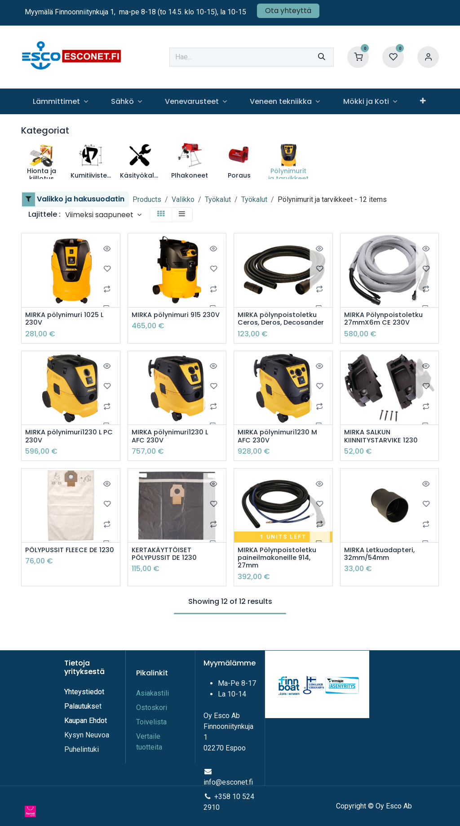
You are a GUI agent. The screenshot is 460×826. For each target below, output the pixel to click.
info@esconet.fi (228, 782)
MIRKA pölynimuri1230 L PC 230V (66, 447)
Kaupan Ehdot (85, 721)
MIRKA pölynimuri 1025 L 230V (67, 319)
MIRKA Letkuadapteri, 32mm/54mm (382, 567)
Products (147, 199)
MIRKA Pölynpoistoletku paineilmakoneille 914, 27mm (280, 571)
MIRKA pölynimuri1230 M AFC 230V (280, 447)
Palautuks (79, 706)
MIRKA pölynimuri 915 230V (169, 319)
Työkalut (218, 199)
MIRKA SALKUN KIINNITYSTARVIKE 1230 (384, 447)
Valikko (183, 199)
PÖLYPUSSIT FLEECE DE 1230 (63, 567)
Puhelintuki (81, 750)
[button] (103, 214)
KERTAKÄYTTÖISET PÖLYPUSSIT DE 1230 (166, 567)
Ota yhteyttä (288, 10)
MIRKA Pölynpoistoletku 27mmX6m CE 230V (386, 319)
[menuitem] (60, 101)
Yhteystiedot (85, 692)
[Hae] (321, 57)
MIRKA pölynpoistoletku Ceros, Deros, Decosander (280, 324)
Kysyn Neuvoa (86, 735)
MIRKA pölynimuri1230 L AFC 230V (173, 447)
